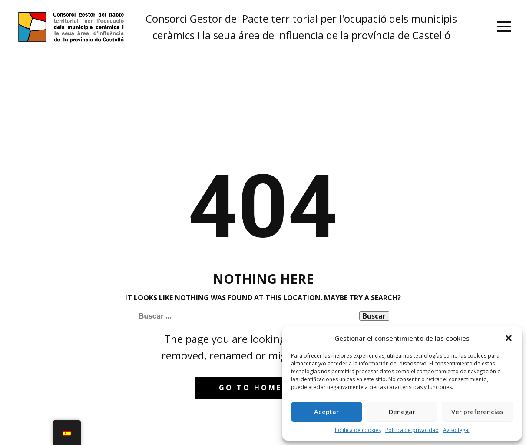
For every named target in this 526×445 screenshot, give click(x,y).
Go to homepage (263, 387)
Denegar (402, 411)
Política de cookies (358, 430)
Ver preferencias (477, 411)
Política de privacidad (412, 430)
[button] (508, 338)
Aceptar (326, 411)
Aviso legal (456, 430)
